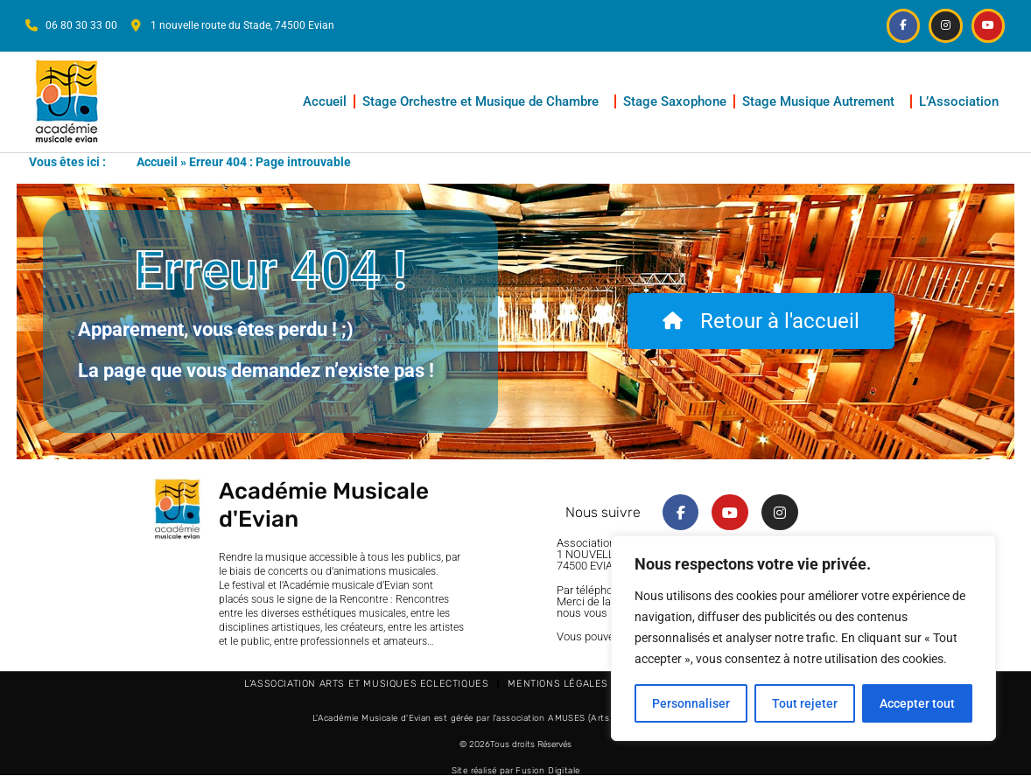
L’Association (963, 101)
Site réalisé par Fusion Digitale (516, 771)
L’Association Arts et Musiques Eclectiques (366, 683)
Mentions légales (558, 683)
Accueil (325, 101)
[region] (803, 638)
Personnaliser (691, 703)
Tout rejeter (805, 703)
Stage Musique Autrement (822, 101)
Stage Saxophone (674, 101)
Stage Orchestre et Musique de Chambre (484, 101)
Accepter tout (917, 703)
